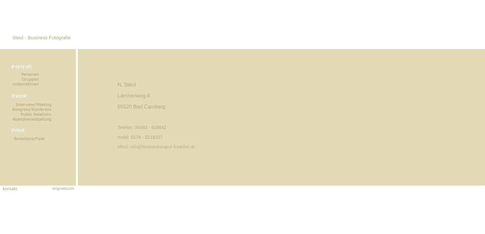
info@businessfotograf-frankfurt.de (162, 146)
